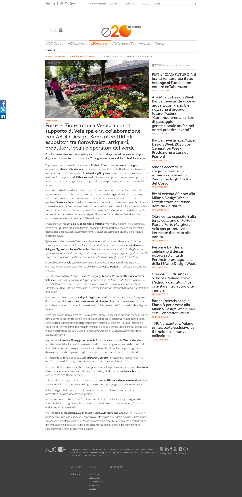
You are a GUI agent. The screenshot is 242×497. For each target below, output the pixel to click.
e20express (99, 43)
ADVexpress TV (96, 481)
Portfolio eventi (78, 56)
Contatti (115, 4)
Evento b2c (95, 56)
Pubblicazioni (116, 467)
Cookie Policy (180, 453)
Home (48, 56)
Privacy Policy (166, 453)
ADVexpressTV (124, 43)
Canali (92, 467)
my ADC (144, 4)
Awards (145, 43)
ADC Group (55, 43)
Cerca (160, 43)
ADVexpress (78, 43)
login (156, 4)
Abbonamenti (98, 4)
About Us (130, 4)
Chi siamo (76, 467)
